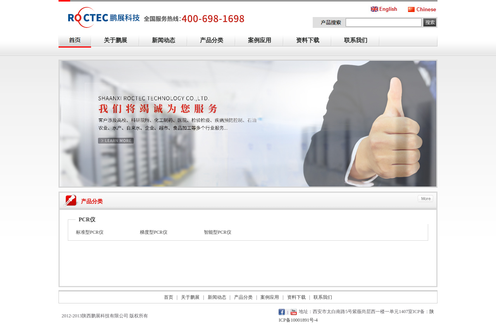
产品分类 (216, 41)
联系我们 (360, 41)
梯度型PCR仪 (153, 232)
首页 (168, 297)
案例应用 (264, 41)
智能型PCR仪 (217, 232)
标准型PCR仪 (89, 232)
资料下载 (312, 41)
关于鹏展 (120, 41)
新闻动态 (168, 41)
